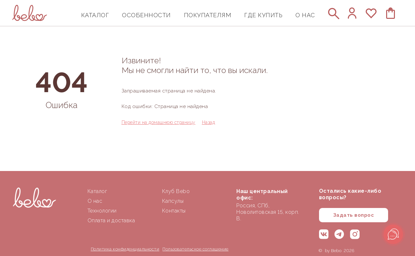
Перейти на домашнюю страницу (159, 122)
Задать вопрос (353, 215)
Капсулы (173, 201)
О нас (95, 201)
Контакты (174, 211)
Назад (208, 122)
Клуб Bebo (176, 191)
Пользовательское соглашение (195, 249)
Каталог (97, 191)
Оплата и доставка (111, 220)
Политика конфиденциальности (125, 249)
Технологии (102, 211)
